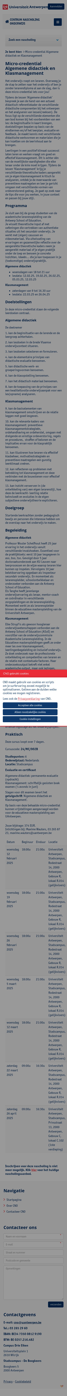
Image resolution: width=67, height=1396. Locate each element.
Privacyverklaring (29, 698)
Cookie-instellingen (30, 719)
